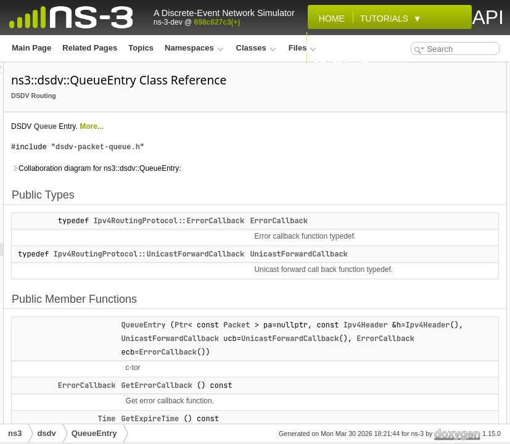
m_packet (399, 340)
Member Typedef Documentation (429, 381)
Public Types (394, 69)
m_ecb (394, 299)
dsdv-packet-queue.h (252, 164)
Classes (256, 47)
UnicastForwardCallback (324, 410)
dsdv (46, 433)
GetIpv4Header (408, 164)
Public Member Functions (417, 109)
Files (302, 47)
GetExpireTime (408, 150)
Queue (199, 143)
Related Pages (89, 47)
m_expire (398, 313)
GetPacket (400, 177)
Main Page (31, 47)
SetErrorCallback (412, 218)
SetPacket (399, 259)
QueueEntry (298, 369)
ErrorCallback (406, 82)
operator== (401, 204)
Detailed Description (408, 367)
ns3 (15, 433)
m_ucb (394, 354)
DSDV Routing (187, 113)
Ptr (335, 369)
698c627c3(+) (217, 22)
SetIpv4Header (408, 245)
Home (329, 18)
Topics (141, 47)
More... (246, 143)
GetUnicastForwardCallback (431, 191)
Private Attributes (403, 286)
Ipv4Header (298, 396)
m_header (399, 327)
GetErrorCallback (412, 137)
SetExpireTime (408, 232)
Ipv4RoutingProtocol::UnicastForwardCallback (303, 285)
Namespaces (194, 47)
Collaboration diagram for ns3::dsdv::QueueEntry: (250, 185)
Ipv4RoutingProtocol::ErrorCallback (322, 238)
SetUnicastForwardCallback (431, 272)
